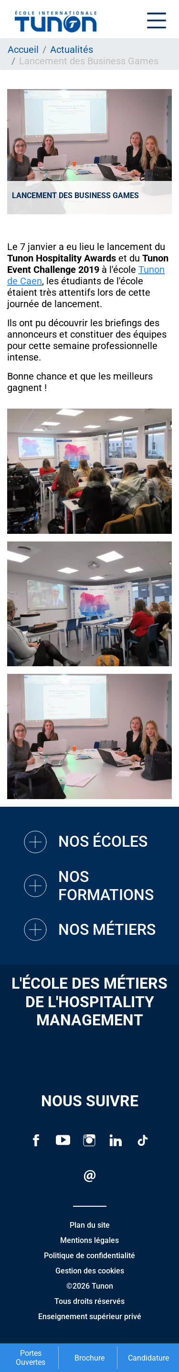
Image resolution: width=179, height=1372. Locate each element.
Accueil (23, 49)
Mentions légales (89, 1240)
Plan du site (90, 1225)
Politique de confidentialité (89, 1255)
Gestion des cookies (89, 1270)
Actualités (71, 49)
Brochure (89, 1357)
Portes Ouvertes (30, 1358)
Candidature (148, 1357)
